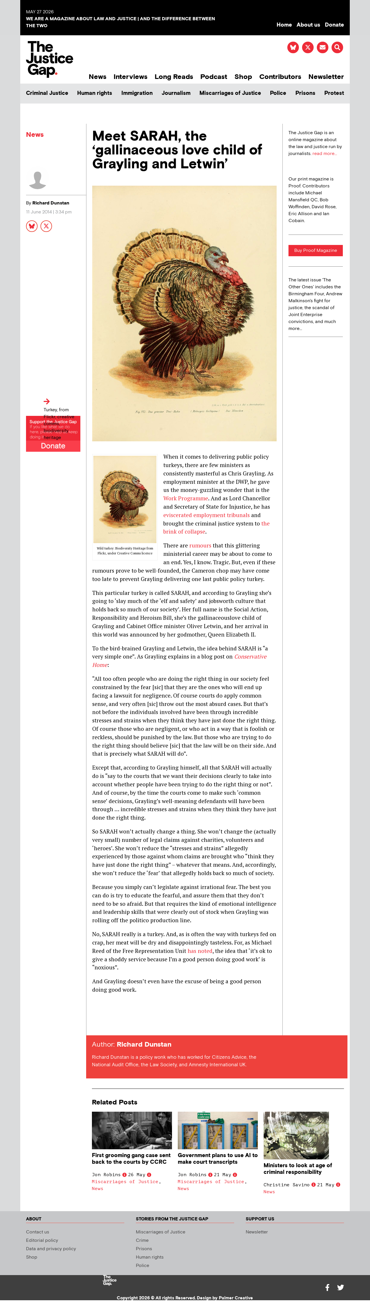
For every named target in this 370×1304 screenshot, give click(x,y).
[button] (337, 47)
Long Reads (174, 76)
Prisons (305, 93)
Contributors (280, 76)
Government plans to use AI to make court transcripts (218, 1159)
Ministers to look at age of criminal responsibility (298, 1169)
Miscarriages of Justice (230, 93)
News (97, 76)
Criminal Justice (47, 93)
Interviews (130, 76)
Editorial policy (42, 1240)
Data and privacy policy (51, 1249)
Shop (243, 76)
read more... (324, 154)
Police (278, 93)
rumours (200, 545)
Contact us (37, 1232)
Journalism (176, 93)
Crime (142, 1240)
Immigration (137, 93)
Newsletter (326, 76)
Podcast (213, 76)
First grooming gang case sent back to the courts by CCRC (131, 1159)
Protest (334, 93)
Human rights (94, 93)
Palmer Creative (236, 1298)
